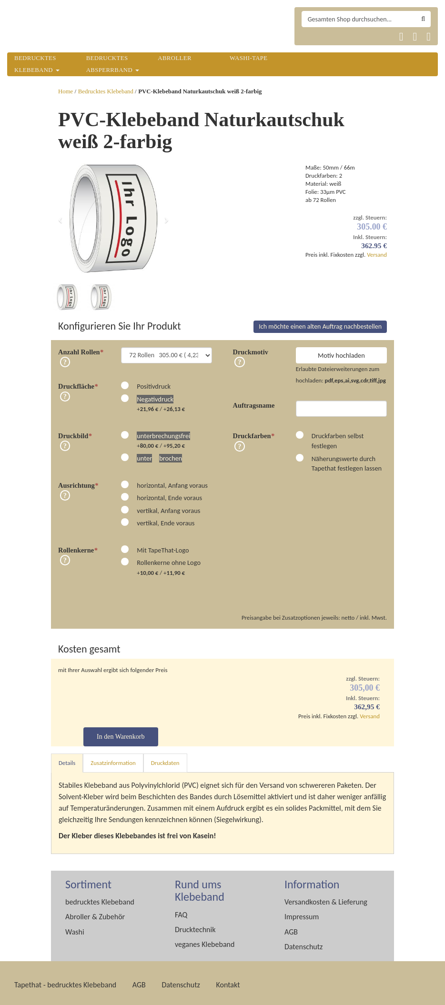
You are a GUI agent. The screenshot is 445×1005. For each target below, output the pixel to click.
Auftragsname (254, 401)
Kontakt (228, 980)
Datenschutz (303, 942)
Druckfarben (253, 432)
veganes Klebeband (204, 940)
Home (65, 91)
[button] (60, 218)
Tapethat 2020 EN (334, 36)
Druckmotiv (250, 348)
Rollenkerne (77, 546)
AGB (291, 928)
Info (65, 358)
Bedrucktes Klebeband (105, 91)
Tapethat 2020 (312, 36)
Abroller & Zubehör (95, 912)
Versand (377, 254)
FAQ (181, 910)
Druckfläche (78, 382)
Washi (74, 928)
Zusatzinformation (113, 759)
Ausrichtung (78, 481)
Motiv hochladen (341, 351)
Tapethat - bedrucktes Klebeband (65, 980)
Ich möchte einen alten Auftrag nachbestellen (320, 323)
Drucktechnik (195, 925)
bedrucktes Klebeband (99, 898)
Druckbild (74, 432)
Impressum (301, 912)
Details (67, 759)
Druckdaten (165, 759)
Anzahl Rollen (80, 348)
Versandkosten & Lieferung (325, 898)
